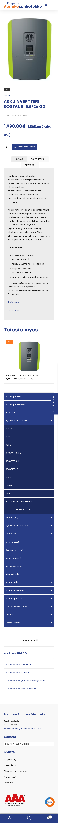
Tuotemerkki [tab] (38, 159)
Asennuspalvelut (14, 598)
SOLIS (8, 445)
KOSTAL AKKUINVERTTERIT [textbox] (28, 744)
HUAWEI (9, 477)
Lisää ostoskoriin (26, 147)
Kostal (7, 95)
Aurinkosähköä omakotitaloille (21, 688)
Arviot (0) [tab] (30, 165)
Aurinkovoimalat (14, 566)
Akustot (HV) (12, 517)
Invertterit (11, 412)
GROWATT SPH (12, 469)
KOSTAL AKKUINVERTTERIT (18, 509)
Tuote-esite (13, 302)
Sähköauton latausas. (16, 606)
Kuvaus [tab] (19, 159)
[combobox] (29, 744)
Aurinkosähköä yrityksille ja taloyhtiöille (25, 680)
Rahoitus (8, 782)
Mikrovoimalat (13, 574)
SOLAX (9, 428)
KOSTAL (9, 436)
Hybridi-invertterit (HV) (17, 420)
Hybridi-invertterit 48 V (17, 525)
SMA (8, 493)
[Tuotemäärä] (7, 147)
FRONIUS (10, 485)
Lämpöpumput (13, 623)
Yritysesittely (10, 759)
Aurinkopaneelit (13, 396)
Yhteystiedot (10, 765)
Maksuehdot (10, 777)
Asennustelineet (14, 582)
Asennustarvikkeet (15, 590)
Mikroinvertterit (13, 558)
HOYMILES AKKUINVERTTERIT (19, 501)
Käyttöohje (13, 310)
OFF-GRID (10, 614)
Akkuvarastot (12, 542)
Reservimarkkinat (14, 550)
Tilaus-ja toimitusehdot (15, 771)
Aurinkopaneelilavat (15, 404)
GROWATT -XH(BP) (14, 453)
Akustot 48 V (12, 533)
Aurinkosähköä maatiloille (18, 664)
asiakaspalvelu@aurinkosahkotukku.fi (23, 728)
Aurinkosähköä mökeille (17, 672)
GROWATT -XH (12, 461)
